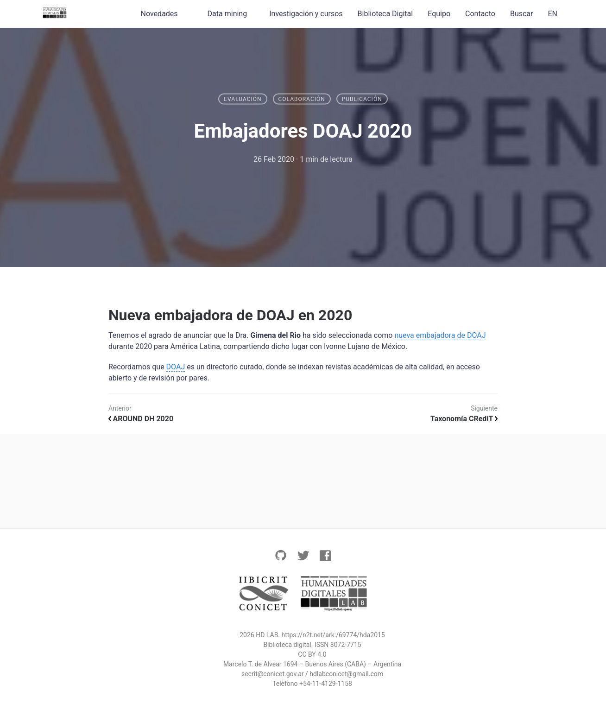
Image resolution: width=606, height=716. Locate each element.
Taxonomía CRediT (464, 418)
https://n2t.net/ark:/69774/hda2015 (333, 635)
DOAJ (175, 366)
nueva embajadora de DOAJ (440, 335)
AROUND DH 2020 (140, 418)
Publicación (362, 99)
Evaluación (242, 99)
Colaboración (301, 99)
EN (552, 13)
